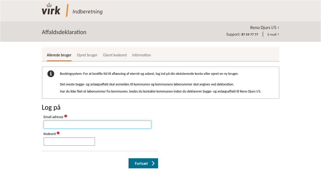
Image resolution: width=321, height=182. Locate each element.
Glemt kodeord (115, 55)
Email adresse (55, 117)
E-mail (273, 34)
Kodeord (52, 134)
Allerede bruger (59, 55)
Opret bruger (87, 55)
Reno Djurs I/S (264, 27)
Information (141, 55)
